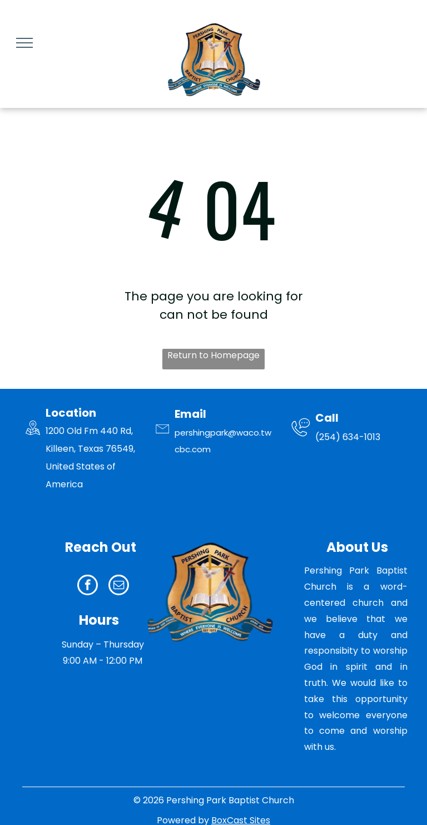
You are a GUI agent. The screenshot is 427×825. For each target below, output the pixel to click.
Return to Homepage (213, 355)
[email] (118, 586)
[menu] (24, 42)
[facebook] (87, 586)
